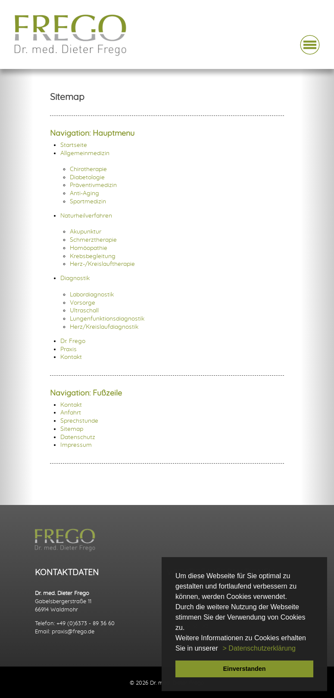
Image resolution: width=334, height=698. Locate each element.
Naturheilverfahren (86, 215)
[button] (221, 649)
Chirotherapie (88, 169)
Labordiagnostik (92, 294)
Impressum (76, 445)
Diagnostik (75, 278)
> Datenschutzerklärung (259, 648)
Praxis (68, 349)
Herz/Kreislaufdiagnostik (104, 327)
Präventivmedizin (93, 185)
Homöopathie (88, 248)
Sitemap (71, 429)
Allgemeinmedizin (84, 153)
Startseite (73, 145)
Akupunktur (85, 231)
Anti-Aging (84, 193)
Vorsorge (82, 302)
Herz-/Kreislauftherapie (102, 264)
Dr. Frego (72, 341)
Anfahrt (70, 412)
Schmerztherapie (93, 240)
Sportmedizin (88, 201)
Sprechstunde (79, 421)
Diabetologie (87, 177)
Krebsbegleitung (92, 256)
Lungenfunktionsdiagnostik (107, 318)
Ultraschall (84, 310)
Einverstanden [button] (244, 668)
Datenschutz (77, 437)
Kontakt (71, 357)
